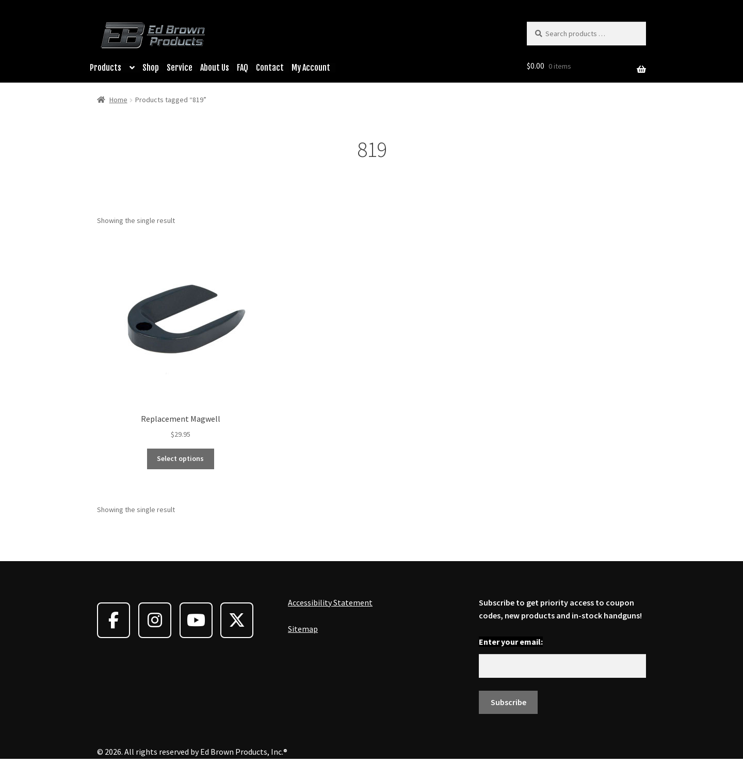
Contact (270, 67)
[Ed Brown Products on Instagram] (154, 620)
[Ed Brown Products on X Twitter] (236, 620)
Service (179, 67)
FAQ (242, 67)
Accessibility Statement (330, 602)
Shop (150, 67)
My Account (311, 67)
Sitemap (303, 629)
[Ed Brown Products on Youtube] (196, 620)
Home (118, 99)
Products (105, 67)
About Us (214, 67)
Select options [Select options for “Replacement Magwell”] (180, 458)
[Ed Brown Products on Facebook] (113, 620)
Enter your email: (511, 641)
